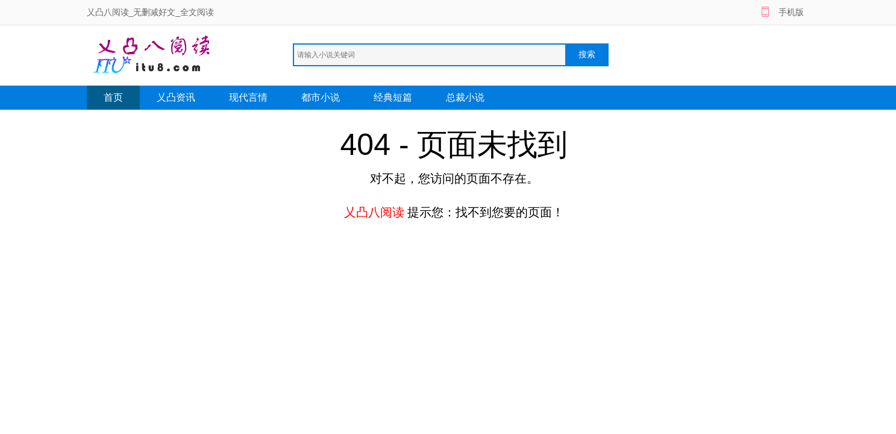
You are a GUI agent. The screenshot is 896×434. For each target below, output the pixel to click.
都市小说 (320, 97)
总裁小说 (465, 97)
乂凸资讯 (176, 97)
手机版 (791, 12)
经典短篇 (393, 97)
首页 (113, 97)
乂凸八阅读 (374, 212)
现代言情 (248, 97)
